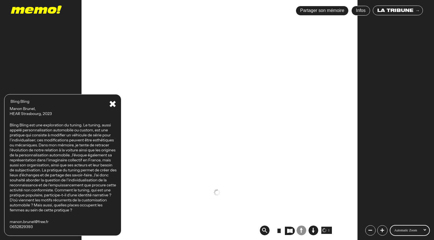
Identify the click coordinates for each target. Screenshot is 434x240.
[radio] (279, 231)
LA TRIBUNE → (398, 11)
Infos (361, 10)
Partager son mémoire (322, 10)
